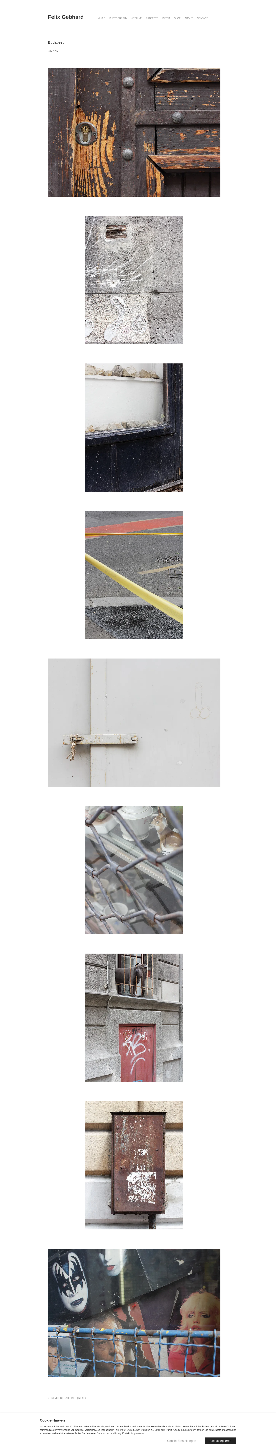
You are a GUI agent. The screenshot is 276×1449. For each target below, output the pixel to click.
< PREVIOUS (55, 1398)
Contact (202, 18)
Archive (136, 18)
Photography (118, 18)
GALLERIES (70, 1398)
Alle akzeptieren (220, 1440)
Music (101, 18)
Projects (152, 18)
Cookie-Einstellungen (181, 1440)
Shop (177, 18)
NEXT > (82, 1398)
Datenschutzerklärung (109, 1433)
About (189, 18)
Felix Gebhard (66, 17)
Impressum (137, 1433)
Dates (166, 18)
